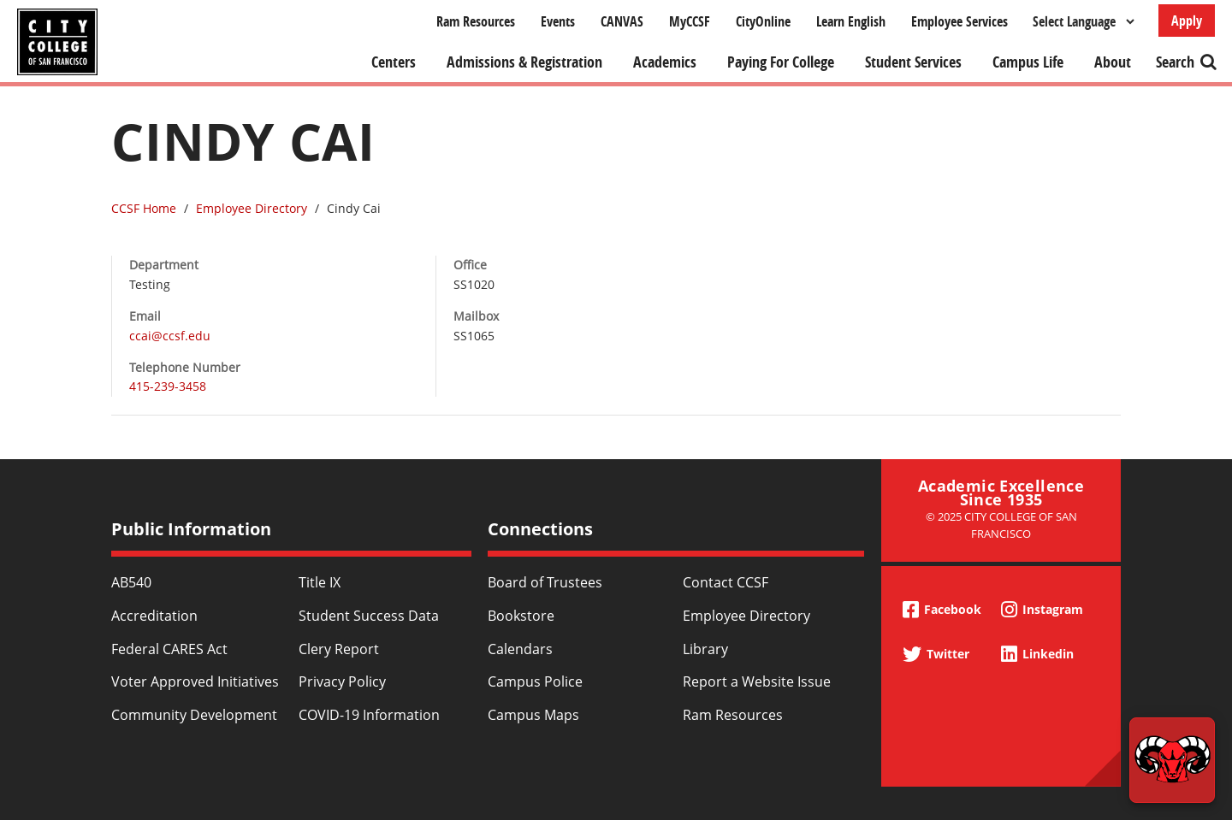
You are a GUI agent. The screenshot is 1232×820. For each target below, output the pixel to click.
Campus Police (535, 681)
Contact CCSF (725, 582)
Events (558, 21)
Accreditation (154, 615)
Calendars (520, 649)
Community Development (194, 714)
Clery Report (339, 649)
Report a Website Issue (757, 681)
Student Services (913, 62)
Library (705, 649)
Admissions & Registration (524, 62)
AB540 (131, 582)
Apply (1186, 20)
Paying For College (780, 62)
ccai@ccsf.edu (169, 335)
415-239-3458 (167, 386)
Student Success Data (369, 615)
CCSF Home (143, 208)
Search (1175, 62)
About (1112, 62)
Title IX (320, 582)
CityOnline (763, 21)
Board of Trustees (545, 582)
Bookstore (521, 615)
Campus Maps (533, 714)
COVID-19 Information (369, 714)
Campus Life (1027, 62)
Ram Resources (475, 21)
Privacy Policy (342, 681)
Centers (393, 62)
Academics (664, 62)
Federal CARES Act (169, 649)
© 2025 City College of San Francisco (1001, 524)
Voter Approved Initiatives (195, 681)
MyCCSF (689, 21)
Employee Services (959, 21)
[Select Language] (1083, 21)
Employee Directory (251, 208)
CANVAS (622, 21)
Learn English (851, 21)
